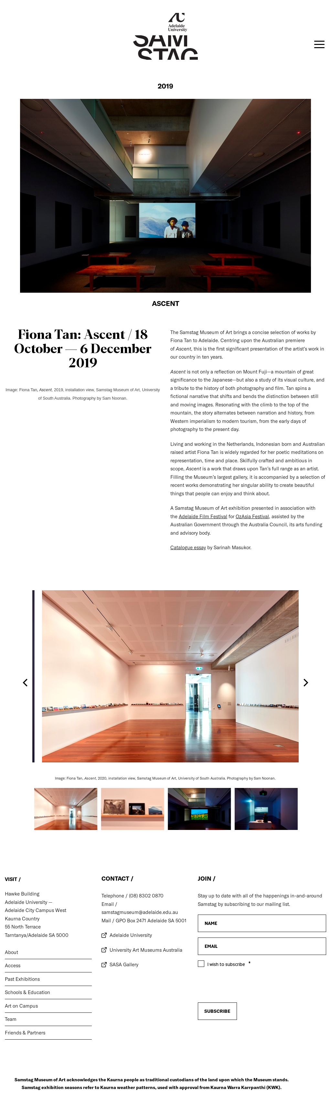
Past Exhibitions (22, 979)
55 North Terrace (23, 927)
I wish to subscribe (226, 964)
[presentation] (247, 1037)
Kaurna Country (22, 919)
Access (12, 965)
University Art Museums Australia (146, 950)
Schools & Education (27, 992)
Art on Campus (21, 1006)
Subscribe (217, 1011)
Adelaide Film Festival (203, 516)
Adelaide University (131, 935)
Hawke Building (22, 894)
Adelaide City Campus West (35, 910)
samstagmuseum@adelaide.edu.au (139, 912)
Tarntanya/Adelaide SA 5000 (37, 935)
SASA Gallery (124, 964)
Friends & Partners (25, 1033)
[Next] (305, 682)
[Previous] (25, 682)
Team (10, 1019)
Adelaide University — (28, 902)
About (11, 952)
